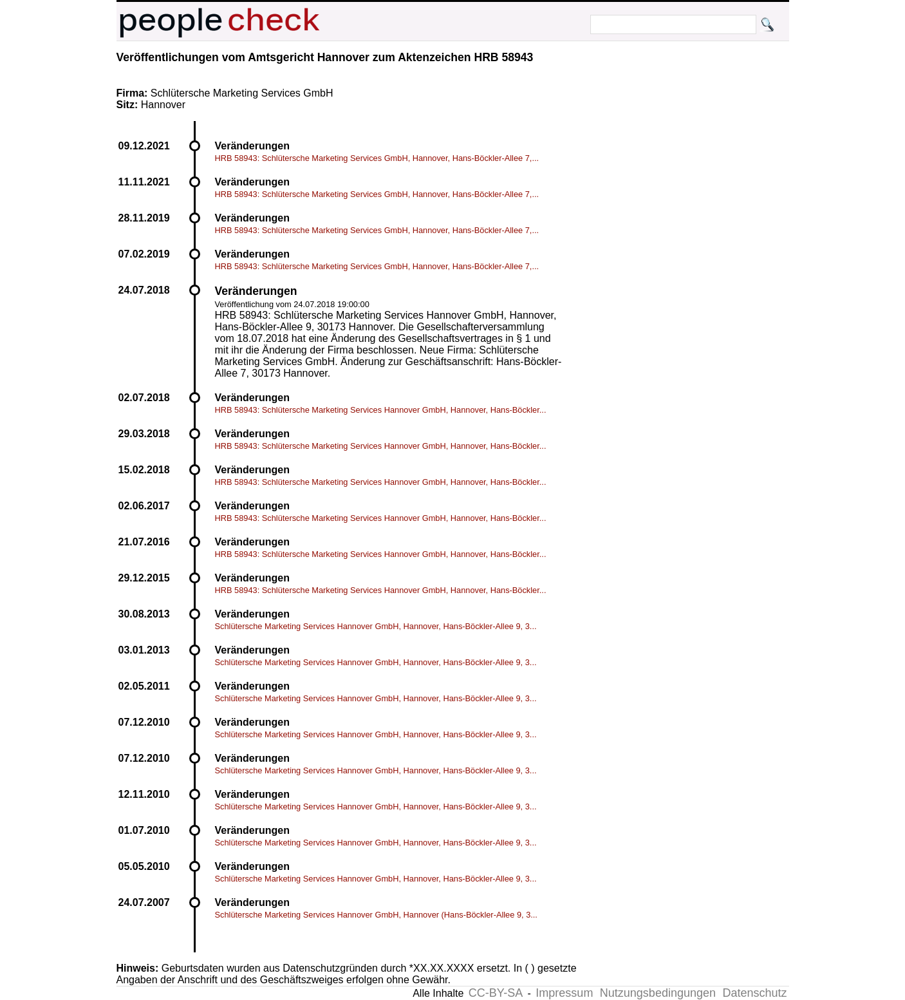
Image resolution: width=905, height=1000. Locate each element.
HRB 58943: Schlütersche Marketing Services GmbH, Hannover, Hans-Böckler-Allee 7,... (377, 158)
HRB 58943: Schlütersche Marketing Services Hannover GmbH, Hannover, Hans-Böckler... (380, 410)
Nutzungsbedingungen (658, 992)
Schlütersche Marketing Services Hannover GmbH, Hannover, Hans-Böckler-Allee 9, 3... (376, 626)
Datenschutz (754, 992)
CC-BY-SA (496, 992)
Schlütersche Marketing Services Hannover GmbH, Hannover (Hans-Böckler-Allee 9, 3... (376, 915)
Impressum (564, 992)
